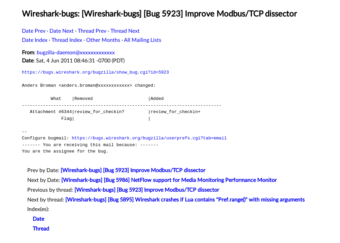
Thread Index (67, 40)
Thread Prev (92, 31)
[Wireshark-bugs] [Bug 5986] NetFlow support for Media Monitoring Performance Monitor (169, 180)
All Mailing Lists (142, 40)
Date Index (34, 40)
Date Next (61, 31)
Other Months (103, 40)
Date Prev (33, 31)
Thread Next (125, 31)
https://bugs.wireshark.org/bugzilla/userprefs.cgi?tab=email (149, 138)
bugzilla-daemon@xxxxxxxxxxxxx (76, 52)
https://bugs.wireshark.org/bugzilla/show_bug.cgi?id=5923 (95, 72)
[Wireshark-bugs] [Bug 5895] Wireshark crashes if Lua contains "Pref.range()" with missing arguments (185, 199)
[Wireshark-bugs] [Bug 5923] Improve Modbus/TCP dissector (133, 170)
